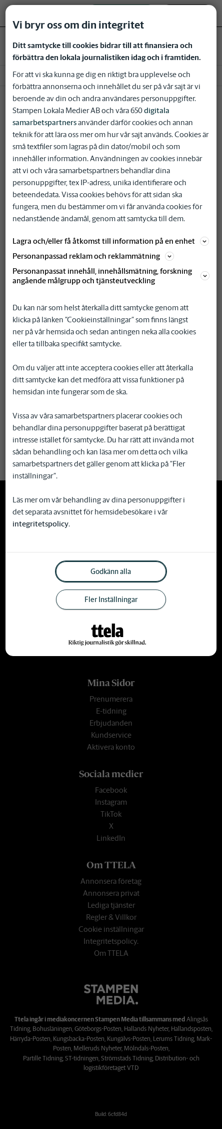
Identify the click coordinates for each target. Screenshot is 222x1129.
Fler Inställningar (111, 599)
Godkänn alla (110, 571)
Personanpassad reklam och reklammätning (93, 256)
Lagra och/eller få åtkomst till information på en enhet (110, 241)
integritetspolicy (40, 523)
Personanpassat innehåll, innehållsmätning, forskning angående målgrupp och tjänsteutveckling (111, 275)
